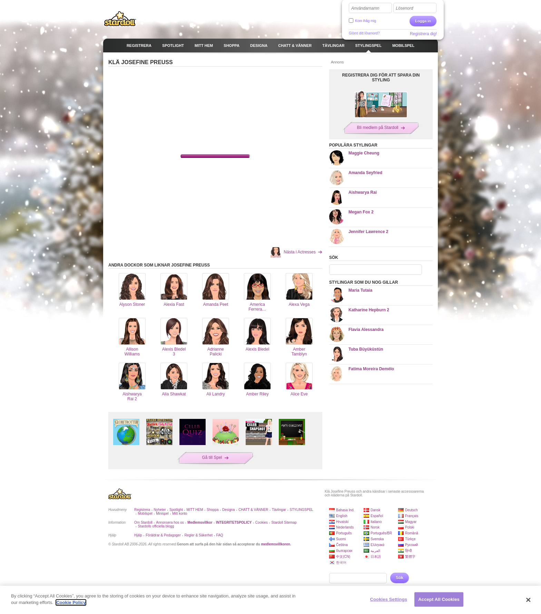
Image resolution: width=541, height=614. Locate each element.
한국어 (341, 562)
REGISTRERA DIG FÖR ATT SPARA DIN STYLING (381, 77)
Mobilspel (145, 513)
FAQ (219, 535)
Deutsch (411, 510)
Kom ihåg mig (365, 21)
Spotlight (176, 510)
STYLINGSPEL (301, 510)
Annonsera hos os (170, 522)
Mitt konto (179, 513)
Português (344, 533)
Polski (409, 527)
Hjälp (138, 535)
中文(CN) (343, 556)
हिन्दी (408, 551)
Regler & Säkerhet (198, 535)
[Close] (529, 600)
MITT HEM (194, 510)
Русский (411, 545)
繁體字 (410, 556)
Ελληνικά (377, 545)
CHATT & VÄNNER (253, 510)
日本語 (376, 556)
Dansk (375, 510)
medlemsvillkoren (275, 544)
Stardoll (120, 18)
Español (377, 516)
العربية (375, 551)
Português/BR (381, 533)
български (344, 551)
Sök (399, 577)
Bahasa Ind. (345, 510)
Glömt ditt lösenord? (364, 33)
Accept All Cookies (439, 599)
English (341, 516)
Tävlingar (279, 510)
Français (411, 516)
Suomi (341, 539)
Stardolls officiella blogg (156, 526)
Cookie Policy (71, 602)
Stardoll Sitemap (283, 522)
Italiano (376, 522)
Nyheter (160, 510)
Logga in (423, 21)
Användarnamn (365, 8)
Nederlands (345, 527)
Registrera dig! (423, 33)
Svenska (377, 539)
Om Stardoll (143, 522)
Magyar (410, 522)
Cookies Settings (388, 599)
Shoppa (212, 510)
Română (411, 533)
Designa (228, 510)
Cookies (261, 522)
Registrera (142, 510)
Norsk (375, 527)
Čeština (342, 545)
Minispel (162, 513)
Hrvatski (342, 522)
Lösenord (404, 8)
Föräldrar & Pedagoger (163, 535)
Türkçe (410, 539)
